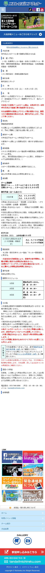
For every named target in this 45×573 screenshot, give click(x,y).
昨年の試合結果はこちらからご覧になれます (22, 47)
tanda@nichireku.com (16, 388)
